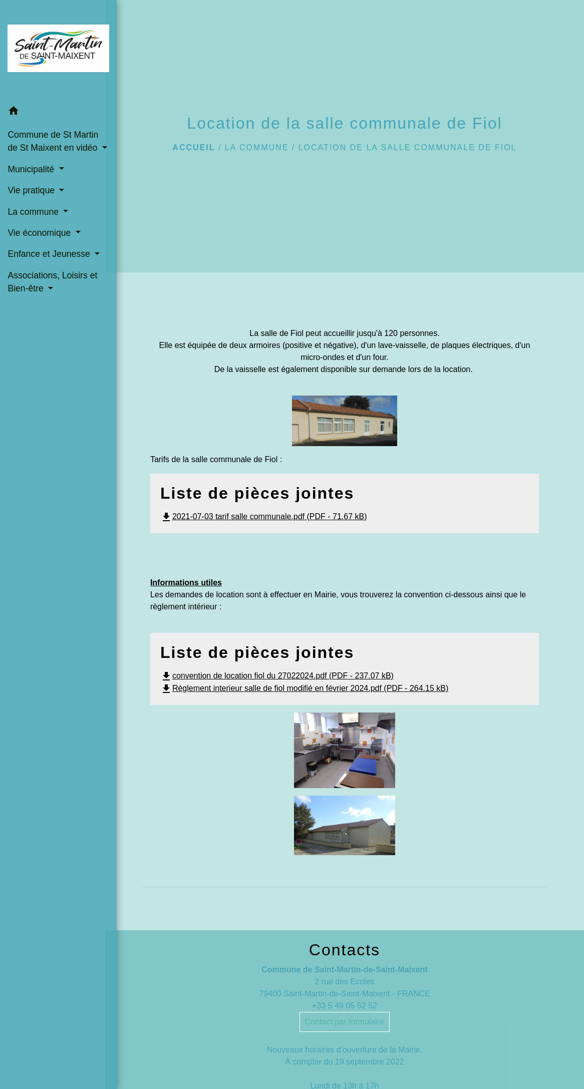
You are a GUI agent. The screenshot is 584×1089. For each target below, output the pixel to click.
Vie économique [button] (40, 240)
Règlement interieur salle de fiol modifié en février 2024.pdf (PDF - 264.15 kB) (304, 688)
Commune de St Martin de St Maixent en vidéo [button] (48, 142)
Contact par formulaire (344, 1021)
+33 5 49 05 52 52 (344, 1005)
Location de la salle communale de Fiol (408, 147)
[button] (53, 107)
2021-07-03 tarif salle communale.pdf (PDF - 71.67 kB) (263, 516)
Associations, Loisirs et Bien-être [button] (52, 302)
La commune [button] (34, 219)
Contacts (344, 950)
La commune (257, 147)
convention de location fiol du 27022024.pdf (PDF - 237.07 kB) (277, 675)
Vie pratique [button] (32, 198)
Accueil (193, 147)
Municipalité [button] (32, 177)
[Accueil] (53, 48)
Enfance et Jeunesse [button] (49, 262)
